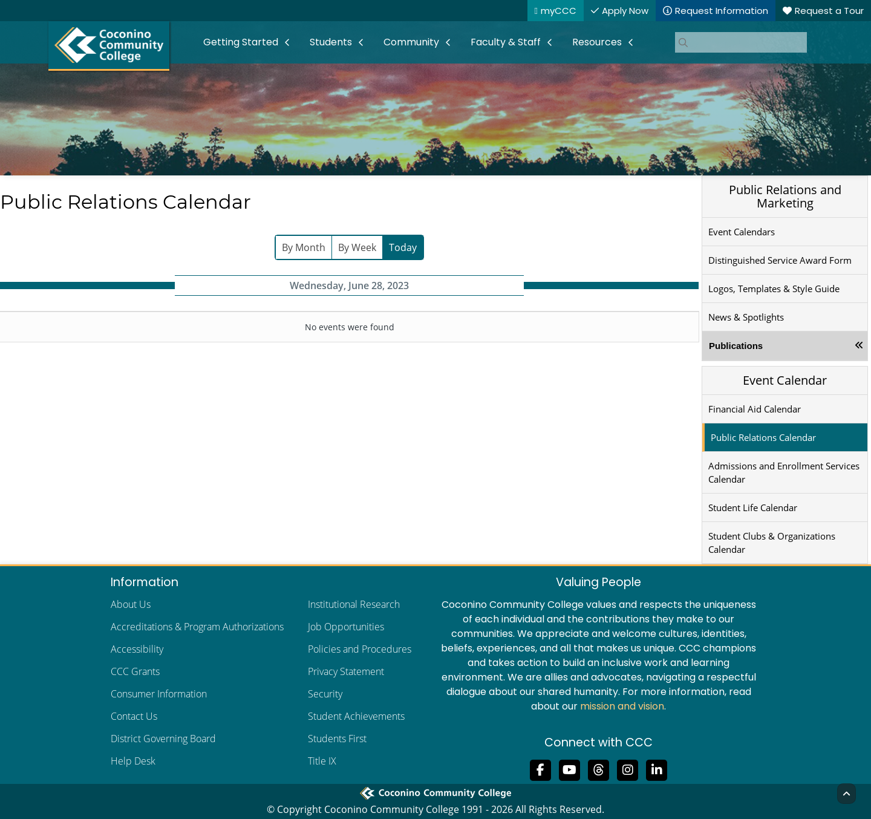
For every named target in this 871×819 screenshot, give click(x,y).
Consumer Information (159, 693)
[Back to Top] (846, 793)
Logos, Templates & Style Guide (774, 288)
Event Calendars (741, 232)
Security (325, 693)
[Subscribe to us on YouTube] (569, 768)
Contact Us (134, 716)
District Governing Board (163, 738)
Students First (337, 738)
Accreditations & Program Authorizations (197, 626)
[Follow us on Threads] (599, 768)
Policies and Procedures (359, 649)
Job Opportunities (346, 626)
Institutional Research (354, 604)
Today (403, 247)
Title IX (322, 761)
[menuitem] (247, 42)
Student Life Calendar (752, 507)
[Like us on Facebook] (540, 768)
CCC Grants (135, 671)
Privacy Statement (346, 671)
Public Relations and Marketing (785, 196)
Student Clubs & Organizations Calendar (771, 542)
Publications (736, 346)
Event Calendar (785, 380)
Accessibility (137, 649)
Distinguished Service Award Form (780, 260)
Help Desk (133, 761)
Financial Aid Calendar (754, 409)
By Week (357, 247)
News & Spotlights (746, 317)
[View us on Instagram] (628, 768)
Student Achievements (356, 716)
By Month (303, 247)
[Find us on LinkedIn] (657, 768)
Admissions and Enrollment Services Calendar (784, 472)
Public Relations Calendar (763, 437)
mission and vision (622, 706)
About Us (131, 604)
